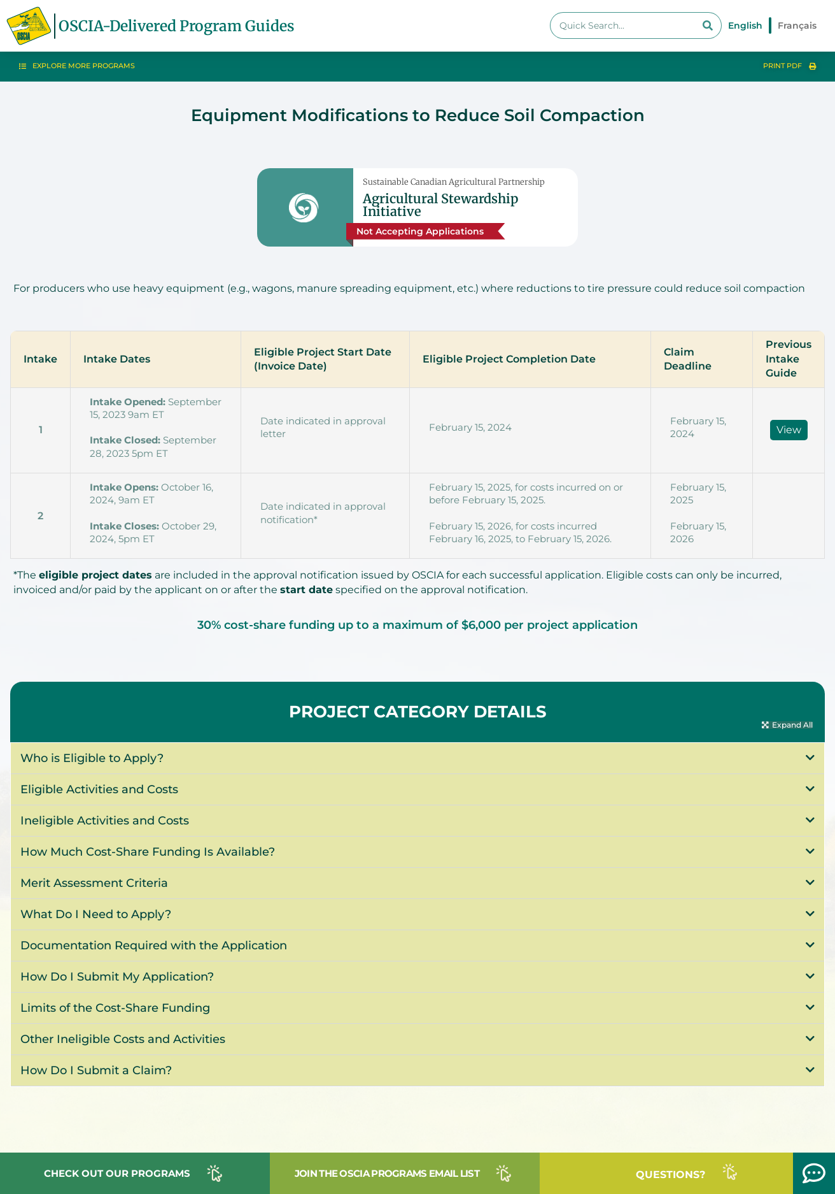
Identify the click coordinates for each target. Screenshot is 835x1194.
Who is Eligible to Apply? (92, 759)
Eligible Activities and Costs (99, 790)
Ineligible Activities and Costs (104, 821)
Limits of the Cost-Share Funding (115, 1009)
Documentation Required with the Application (153, 946)
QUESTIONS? (670, 1175)
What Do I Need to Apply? (95, 915)
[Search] (707, 25)
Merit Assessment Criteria (94, 884)
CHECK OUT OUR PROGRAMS (117, 1173)
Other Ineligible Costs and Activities (122, 1040)
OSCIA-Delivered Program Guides (177, 26)
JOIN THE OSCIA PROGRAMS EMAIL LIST (387, 1173)
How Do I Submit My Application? (117, 977)
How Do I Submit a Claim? (96, 1071)
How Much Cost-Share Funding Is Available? (147, 852)
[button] (787, 726)
